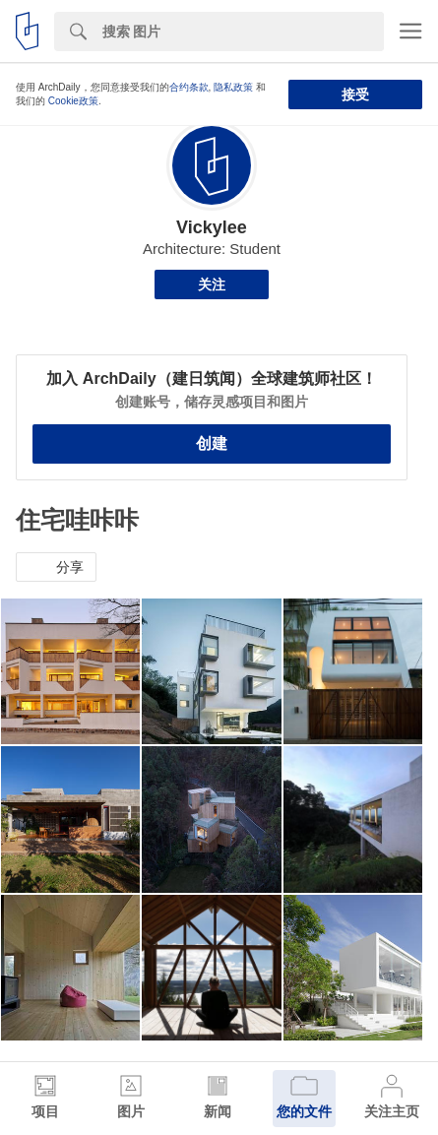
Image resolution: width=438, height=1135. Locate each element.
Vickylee (211, 227)
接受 (355, 94)
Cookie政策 (73, 100)
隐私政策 (233, 87)
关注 (211, 284)
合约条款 (189, 87)
